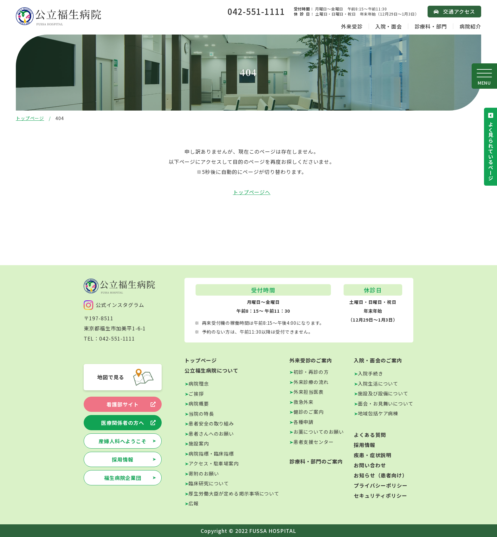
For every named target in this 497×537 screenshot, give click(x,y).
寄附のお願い (204, 473)
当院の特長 (201, 413)
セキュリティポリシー (380, 495)
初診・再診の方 (311, 371)
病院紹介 (470, 26)
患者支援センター (314, 441)
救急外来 (304, 402)
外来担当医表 (309, 391)
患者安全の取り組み (211, 423)
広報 (194, 503)
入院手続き (370, 373)
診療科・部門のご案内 (316, 461)
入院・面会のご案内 (378, 360)
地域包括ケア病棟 (378, 413)
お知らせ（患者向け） (381, 475)
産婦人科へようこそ (123, 441)
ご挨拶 (196, 393)
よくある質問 (370, 434)
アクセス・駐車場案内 (214, 463)
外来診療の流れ (311, 382)
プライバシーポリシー (381, 485)
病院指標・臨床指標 (211, 453)
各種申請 (304, 422)
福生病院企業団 (123, 478)
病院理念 (199, 383)
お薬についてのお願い (319, 431)
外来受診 (352, 26)
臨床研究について (209, 483)
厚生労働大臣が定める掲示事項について (234, 493)
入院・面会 (388, 26)
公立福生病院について (211, 370)
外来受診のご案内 (310, 360)
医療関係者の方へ (122, 422)
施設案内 (199, 443)
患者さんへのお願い (211, 433)
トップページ (30, 118)
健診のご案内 (309, 411)
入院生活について (378, 383)
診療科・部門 (431, 26)
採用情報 (122, 459)
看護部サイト (122, 404)
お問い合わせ (370, 465)
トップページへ (252, 192)
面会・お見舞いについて (385, 403)
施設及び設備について (383, 393)
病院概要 (199, 403)
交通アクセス (459, 11)
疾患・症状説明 (372, 455)
